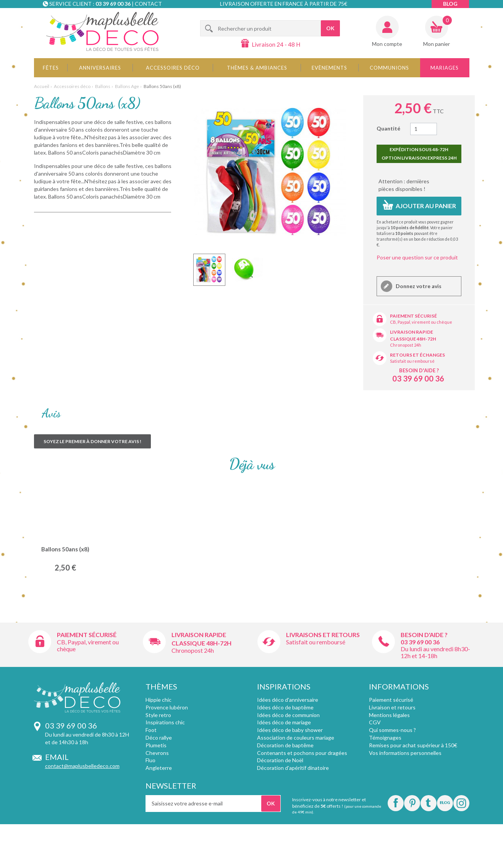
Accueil (41, 86)
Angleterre (159, 767)
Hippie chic (158, 699)
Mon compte (387, 44)
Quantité (388, 128)
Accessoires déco (173, 68)
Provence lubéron (167, 707)
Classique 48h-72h (413, 339)
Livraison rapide (411, 332)
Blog (450, 3)
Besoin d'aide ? (419, 370)
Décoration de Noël (280, 760)
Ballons (102, 86)
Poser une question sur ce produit (417, 257)
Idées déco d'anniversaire (287, 699)
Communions (389, 68)
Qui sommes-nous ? (392, 730)
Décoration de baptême (285, 745)
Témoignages (385, 737)
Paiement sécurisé (413, 316)
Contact (148, 3)
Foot (151, 730)
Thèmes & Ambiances (257, 68)
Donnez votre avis (418, 286)
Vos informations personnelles (405, 753)
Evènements (329, 68)
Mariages (444, 68)
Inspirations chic (165, 722)
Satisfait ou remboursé (412, 361)
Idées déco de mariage (284, 722)
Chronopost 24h (405, 344)
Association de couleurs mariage (295, 737)
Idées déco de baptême (285, 707)
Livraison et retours (392, 707)
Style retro (158, 715)
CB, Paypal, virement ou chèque (421, 321)
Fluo (150, 760)
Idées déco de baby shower (290, 730)
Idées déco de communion (288, 715)
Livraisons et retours (323, 634)
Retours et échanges (417, 355)
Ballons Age (127, 86)
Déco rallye (159, 737)
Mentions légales (389, 715)
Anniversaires (100, 68)
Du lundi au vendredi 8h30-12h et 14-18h (435, 652)
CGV (375, 722)
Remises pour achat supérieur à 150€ (413, 745)
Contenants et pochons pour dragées (302, 753)
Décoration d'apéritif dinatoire (293, 767)
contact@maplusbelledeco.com (82, 766)
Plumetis (156, 745)
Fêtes (51, 68)
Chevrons (157, 753)
